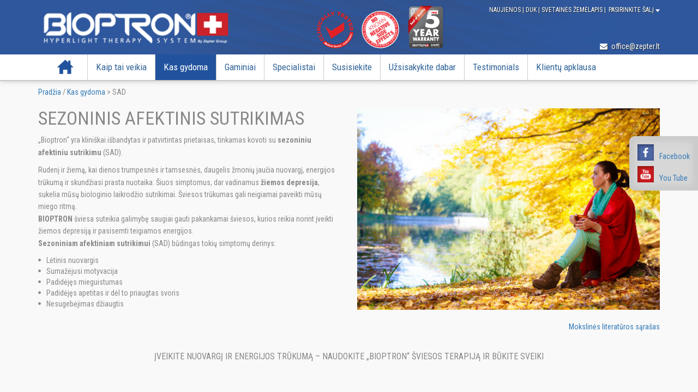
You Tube (673, 178)
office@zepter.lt (630, 46)
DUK (532, 10)
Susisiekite (352, 67)
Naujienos (505, 10)
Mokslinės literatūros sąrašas (614, 326)
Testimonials (496, 67)
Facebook (674, 156)
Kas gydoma (186, 67)
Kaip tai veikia (121, 67)
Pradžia (65, 67)
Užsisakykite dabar (422, 67)
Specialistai (294, 67)
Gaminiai (240, 67)
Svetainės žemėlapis (572, 10)
